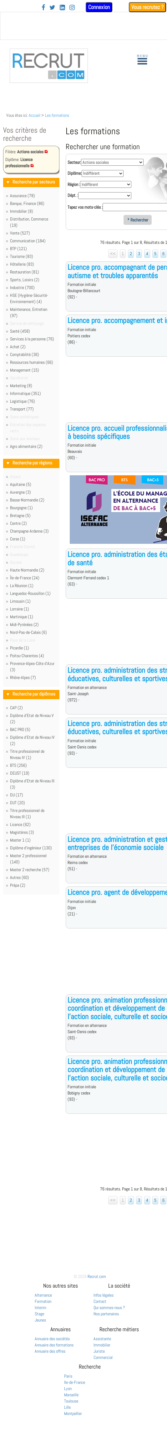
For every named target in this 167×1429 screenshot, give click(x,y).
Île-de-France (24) (24, 578)
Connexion (99, 7)
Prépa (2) (17, 885)
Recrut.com (97, 1276)
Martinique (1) (21, 617)
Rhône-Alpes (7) (23, 677)
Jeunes (40, 1320)
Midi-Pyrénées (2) (24, 624)
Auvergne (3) (20, 492)
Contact (100, 1301)
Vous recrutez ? (147, 7)
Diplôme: (75, 173)
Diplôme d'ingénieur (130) (31, 848)
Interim (40, 1307)
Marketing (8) (21, 385)
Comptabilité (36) (24, 354)
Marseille (71, 1395)
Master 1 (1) (20, 840)
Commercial (103, 1357)
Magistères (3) (22, 832)
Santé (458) (20, 331)
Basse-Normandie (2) (27, 500)
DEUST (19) (19, 773)
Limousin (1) (20, 601)
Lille (67, 1407)
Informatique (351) (25, 393)
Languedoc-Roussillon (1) (30, 593)
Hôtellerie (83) (22, 264)
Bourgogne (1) (21, 507)
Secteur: (74, 162)
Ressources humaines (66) (31, 362)
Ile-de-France (74, 1382)
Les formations (57, 115)
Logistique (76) (22, 401)
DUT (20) (17, 802)
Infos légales (104, 1295)
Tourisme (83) (21, 256)
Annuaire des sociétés (52, 1338)
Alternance (43, 1295)
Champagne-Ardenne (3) (29, 531)
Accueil (34, 115)
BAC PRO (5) (20, 729)
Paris (68, 1376)
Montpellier (73, 1413)
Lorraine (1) (19, 609)
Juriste (99, 1351)
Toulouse (71, 1401)
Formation (43, 1301)
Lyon (68, 1388)
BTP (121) (18, 248)
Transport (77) (22, 409)
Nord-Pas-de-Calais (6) (28, 632)
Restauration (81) (24, 272)
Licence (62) (20, 824)
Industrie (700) (22, 287)
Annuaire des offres (50, 1351)
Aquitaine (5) (20, 484)
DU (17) (16, 795)
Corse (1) (17, 539)
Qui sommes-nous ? (109, 1307)
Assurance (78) (22, 195)
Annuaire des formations (54, 1345)
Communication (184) (28, 241)
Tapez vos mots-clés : (85, 207)
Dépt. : (73, 195)
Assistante (102, 1338)
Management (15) (24, 370)
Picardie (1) (19, 648)
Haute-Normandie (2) (27, 570)
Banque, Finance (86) (27, 203)
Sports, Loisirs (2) (24, 279)
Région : (74, 184)
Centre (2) (18, 523)
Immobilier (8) (21, 211)
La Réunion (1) (21, 585)
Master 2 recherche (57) (29, 869)
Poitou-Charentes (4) (27, 655)
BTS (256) (18, 765)
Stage (39, 1314)
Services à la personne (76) (32, 339)
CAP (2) (16, 707)
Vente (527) (20, 233)
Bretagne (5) (20, 515)
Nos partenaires (106, 1314)
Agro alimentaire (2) (26, 446)
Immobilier (102, 1345)
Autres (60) (19, 877)
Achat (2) (18, 346)
